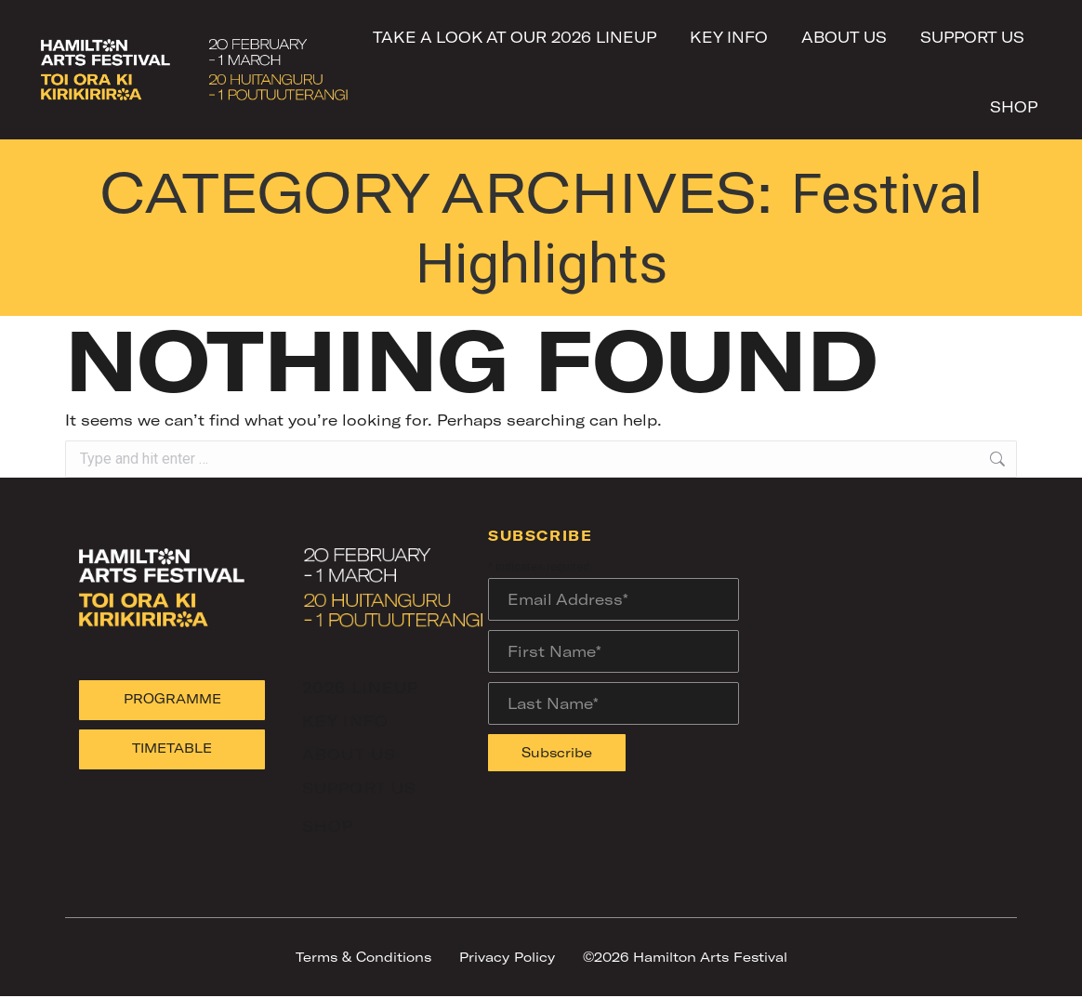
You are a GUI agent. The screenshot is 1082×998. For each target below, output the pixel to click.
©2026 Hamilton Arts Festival (685, 958)
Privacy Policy (507, 958)
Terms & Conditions (363, 958)
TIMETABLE (172, 749)
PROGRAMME (172, 700)
